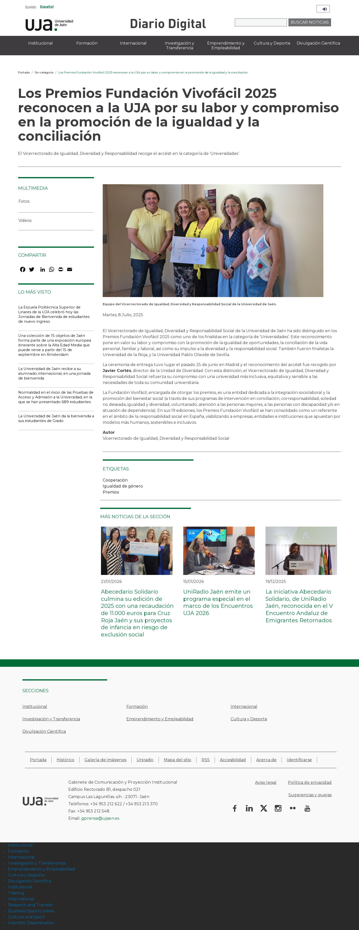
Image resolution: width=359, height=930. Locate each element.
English (30, 6)
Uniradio (145, 759)
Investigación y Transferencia (51, 719)
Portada (24, 72)
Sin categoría (44, 72)
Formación (137, 706)
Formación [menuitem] (86, 43)
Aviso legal (265, 782)
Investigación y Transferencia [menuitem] (179, 45)
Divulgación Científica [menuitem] (318, 43)
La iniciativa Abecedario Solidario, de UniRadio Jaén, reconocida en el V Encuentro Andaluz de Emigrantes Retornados (299, 605)
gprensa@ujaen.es (100, 818)
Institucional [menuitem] (40, 43)
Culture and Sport (26, 917)
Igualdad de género (123, 486)
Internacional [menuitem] (133, 43)
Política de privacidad (310, 782)
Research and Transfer (30, 905)
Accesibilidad (233, 759)
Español (47, 6)
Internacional (244, 706)
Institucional (34, 706)
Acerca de (266, 759)
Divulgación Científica (44, 731)
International (21, 899)
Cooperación (115, 480)
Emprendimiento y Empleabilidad (159, 719)
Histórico (65, 759)
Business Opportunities (31, 911)
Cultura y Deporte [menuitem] (272, 43)
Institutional (20, 887)
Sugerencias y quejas (310, 795)
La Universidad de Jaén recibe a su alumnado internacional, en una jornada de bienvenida (54, 373)
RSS (205, 759)
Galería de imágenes (105, 759)
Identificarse (299, 759)
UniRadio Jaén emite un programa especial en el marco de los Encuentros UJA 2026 (218, 602)
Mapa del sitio (177, 759)
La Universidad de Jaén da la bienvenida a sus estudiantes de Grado (56, 418)
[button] (213, 242)
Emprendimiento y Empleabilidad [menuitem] (226, 45)
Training (16, 893)
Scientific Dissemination (31, 923)
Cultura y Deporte (249, 719)
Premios (111, 492)
